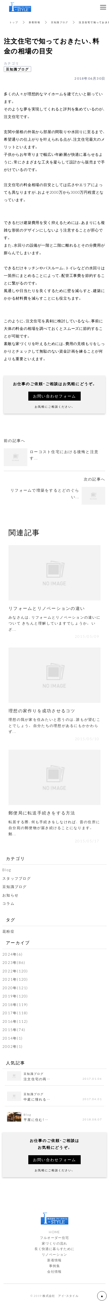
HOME (54, 1231)
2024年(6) (12, 954)
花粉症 (8, 931)
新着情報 (34, 22)
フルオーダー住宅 (54, 1237)
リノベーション (54, 1254)
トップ (13, 22)
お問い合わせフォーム (54, 396)
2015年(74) (13, 1029)
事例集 (54, 1265)
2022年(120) (15, 971)
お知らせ (10, 895)
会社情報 (54, 1271)
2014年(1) (12, 1038)
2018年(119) (15, 1004)
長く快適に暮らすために (54, 1248)
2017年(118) (15, 1012)
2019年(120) (15, 996)
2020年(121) (15, 987)
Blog (6, 869)
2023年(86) (13, 962)
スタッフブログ (16, 878)
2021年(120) (15, 979)
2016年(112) (15, 1021)
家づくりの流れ (54, 1243)
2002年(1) (12, 1046)
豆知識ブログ (59, 22)
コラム (8, 903)
